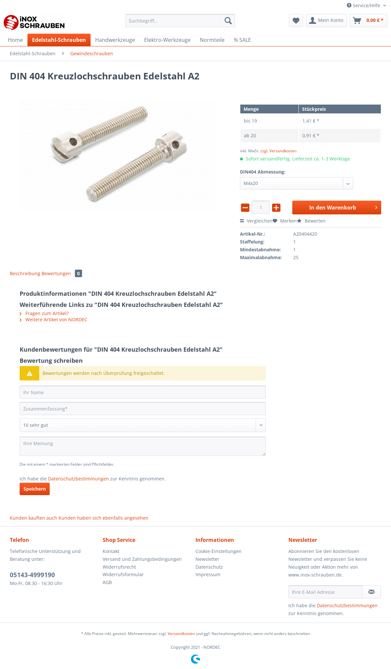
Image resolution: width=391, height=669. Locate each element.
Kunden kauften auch (33, 518)
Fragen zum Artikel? (44, 313)
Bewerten (311, 221)
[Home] (15, 40)
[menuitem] (180, 23)
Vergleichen (256, 221)
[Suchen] (228, 20)
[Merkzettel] (296, 20)
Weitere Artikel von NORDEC (53, 319)
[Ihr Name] (143, 392)
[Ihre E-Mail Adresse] (325, 591)
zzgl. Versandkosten (278, 151)
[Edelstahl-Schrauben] (59, 40)
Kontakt (111, 551)
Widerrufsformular (123, 574)
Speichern (35, 489)
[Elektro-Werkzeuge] (167, 40)
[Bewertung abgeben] (143, 425)
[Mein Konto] (326, 20)
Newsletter (207, 559)
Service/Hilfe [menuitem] (364, 5)
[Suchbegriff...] (180, 20)
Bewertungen (62, 273)
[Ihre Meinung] (143, 446)
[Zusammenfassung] (143, 408)
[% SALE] (242, 40)
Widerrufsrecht (119, 567)
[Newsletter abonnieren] (371, 591)
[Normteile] (212, 40)
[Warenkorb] (368, 20)
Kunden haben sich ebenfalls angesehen (103, 518)
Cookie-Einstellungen (219, 551)
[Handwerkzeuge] (115, 40)
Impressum (208, 574)
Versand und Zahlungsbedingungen (142, 559)
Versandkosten (181, 633)
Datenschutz (209, 567)
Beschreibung (25, 273)
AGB (107, 582)
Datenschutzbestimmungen (78, 479)
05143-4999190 (32, 575)
